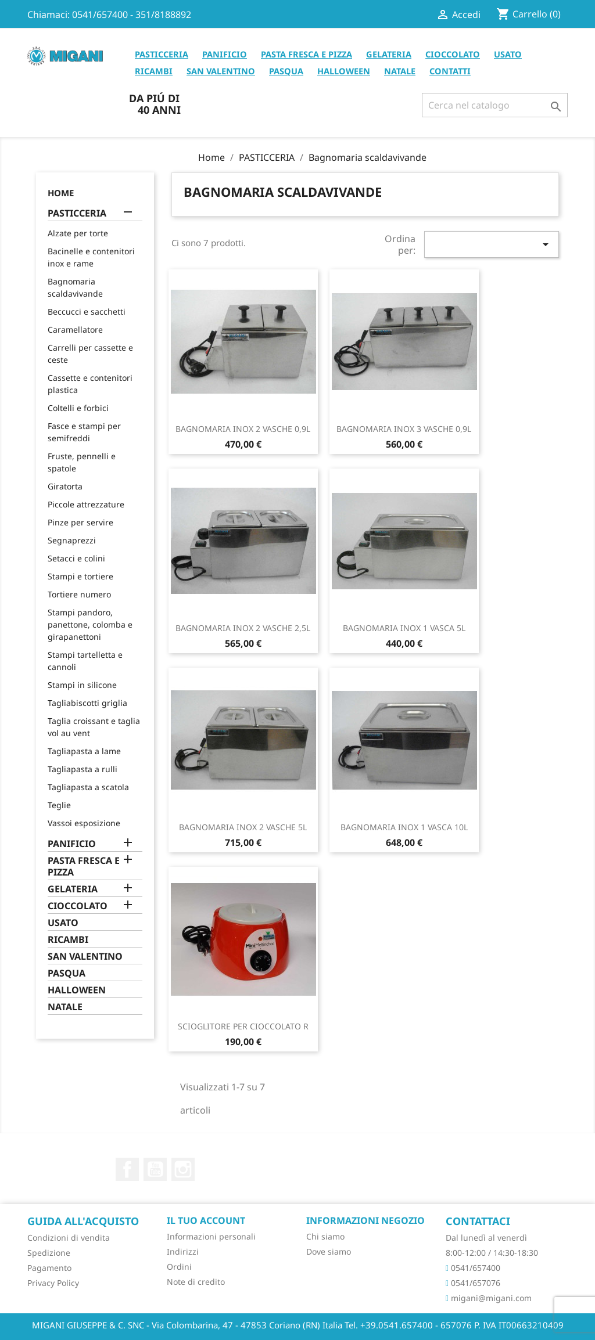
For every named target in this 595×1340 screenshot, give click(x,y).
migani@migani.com (489, 1297)
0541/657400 (473, 1267)
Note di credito (196, 1281)
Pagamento (49, 1267)
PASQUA (286, 71)
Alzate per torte (78, 233)
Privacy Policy (53, 1282)
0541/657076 (473, 1282)
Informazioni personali (211, 1236)
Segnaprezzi (72, 540)
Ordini (179, 1266)
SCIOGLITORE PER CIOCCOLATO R (243, 1026)
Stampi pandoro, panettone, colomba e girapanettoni (90, 624)
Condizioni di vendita (68, 1237)
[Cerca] (495, 105)
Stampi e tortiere (80, 576)
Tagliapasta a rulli (82, 769)
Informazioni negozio (365, 1220)
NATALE (399, 71)
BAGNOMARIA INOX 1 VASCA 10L (404, 827)
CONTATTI (450, 71)
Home (61, 193)
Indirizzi (183, 1251)
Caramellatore (75, 329)
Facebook (127, 1169)
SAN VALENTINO (221, 71)
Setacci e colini (76, 558)
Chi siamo (325, 1236)
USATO (508, 54)
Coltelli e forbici (78, 407)
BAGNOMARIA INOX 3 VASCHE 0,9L (403, 428)
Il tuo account (206, 1220)
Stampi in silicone (82, 684)
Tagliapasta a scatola (88, 787)
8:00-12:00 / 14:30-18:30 (492, 1252)
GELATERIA (388, 54)
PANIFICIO (224, 54)
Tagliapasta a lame (84, 751)
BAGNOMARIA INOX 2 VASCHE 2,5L (242, 627)
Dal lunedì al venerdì (486, 1237)
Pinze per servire (80, 522)
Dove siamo (328, 1251)
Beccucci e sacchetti (87, 311)
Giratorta (65, 486)
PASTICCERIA (161, 54)
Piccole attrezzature (86, 504)
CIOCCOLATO (452, 54)
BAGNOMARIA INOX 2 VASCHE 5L (243, 827)
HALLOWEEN (343, 71)
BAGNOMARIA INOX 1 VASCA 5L (404, 627)
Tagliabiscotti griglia (87, 702)
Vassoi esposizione (84, 823)
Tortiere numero (79, 594)
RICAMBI (154, 71)
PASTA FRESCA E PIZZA (306, 54)
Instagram (183, 1169)
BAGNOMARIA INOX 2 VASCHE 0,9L (242, 428)
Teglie (59, 805)
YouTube (155, 1169)
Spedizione (48, 1252)
